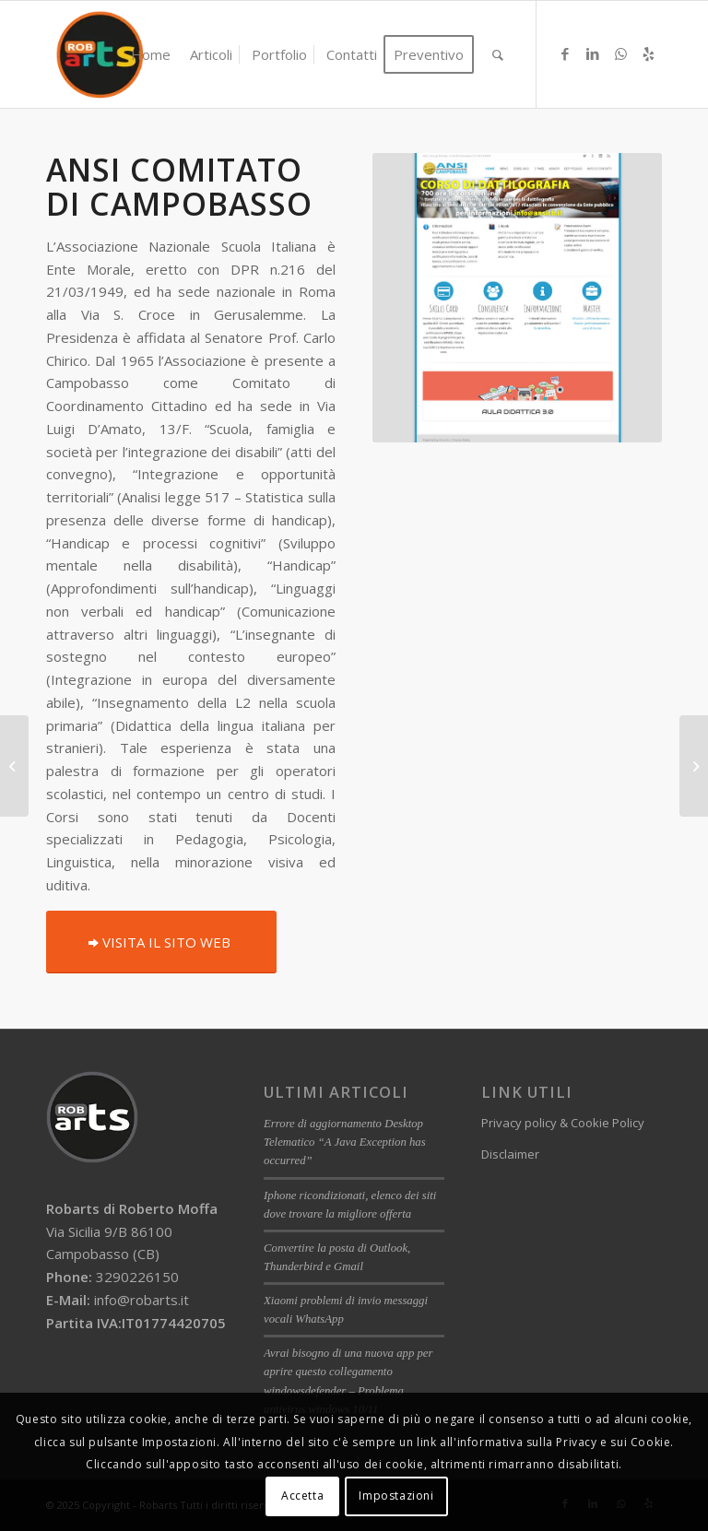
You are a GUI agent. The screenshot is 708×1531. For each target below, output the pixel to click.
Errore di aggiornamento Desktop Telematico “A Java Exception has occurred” (345, 1142)
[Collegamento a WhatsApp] (620, 53)
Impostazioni (396, 1495)
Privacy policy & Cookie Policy (562, 1122)
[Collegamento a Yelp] (648, 53)
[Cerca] (498, 54)
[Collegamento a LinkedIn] (593, 53)
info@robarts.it (141, 1299)
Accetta (302, 1495)
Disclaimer (510, 1154)
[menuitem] (151, 54)
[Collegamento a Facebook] (565, 53)
